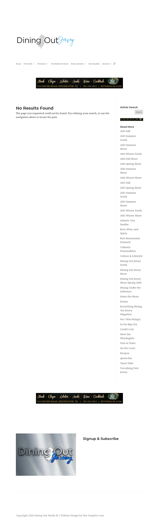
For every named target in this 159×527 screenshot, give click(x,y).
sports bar (126, 358)
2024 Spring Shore (130, 163)
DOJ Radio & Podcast (59, 64)
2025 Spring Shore (130, 187)
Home (18, 64)
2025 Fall (125, 182)
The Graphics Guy (93, 515)
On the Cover (127, 348)
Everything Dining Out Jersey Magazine (131, 310)
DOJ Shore (41, 64)
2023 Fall (125, 131)
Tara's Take (126, 363)
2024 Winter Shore (131, 177)
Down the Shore (129, 296)
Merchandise (94, 64)
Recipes (124, 353)
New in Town (127, 343)
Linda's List (127, 329)
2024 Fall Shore (129, 158)
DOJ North (28, 64)
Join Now (113, 451)
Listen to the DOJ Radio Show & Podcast (112, 461)
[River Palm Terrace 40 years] (79, 87)
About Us (106, 64)
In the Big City (128, 324)
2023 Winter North (131, 153)
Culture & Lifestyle (131, 256)
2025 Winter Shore (131, 215)
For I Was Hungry (130, 319)
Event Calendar (77, 64)
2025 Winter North (131, 210)
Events (124, 301)
